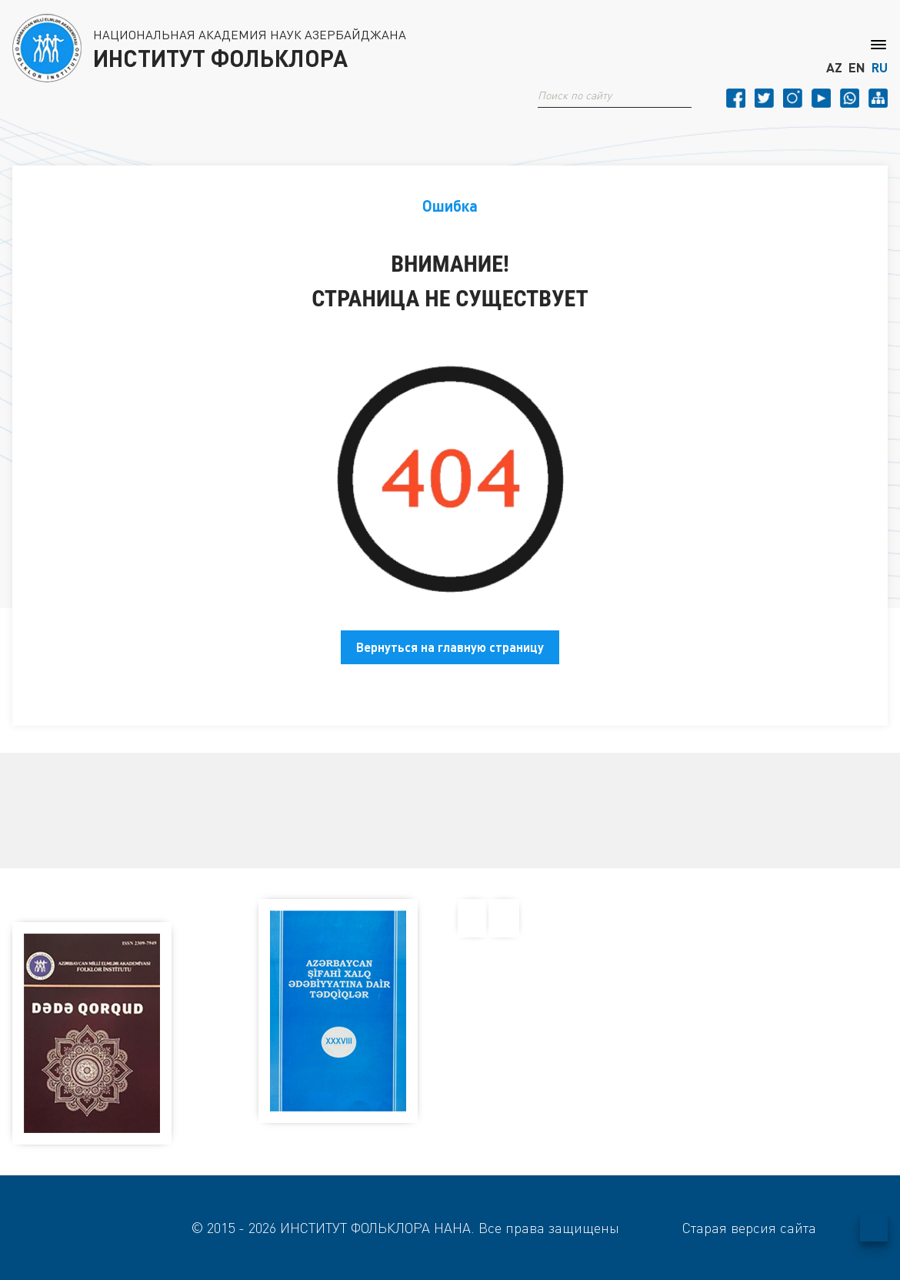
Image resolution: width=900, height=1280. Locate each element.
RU (880, 67)
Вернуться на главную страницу (450, 647)
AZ (834, 67)
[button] (685, 95)
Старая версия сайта (749, 1227)
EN (856, 67)
